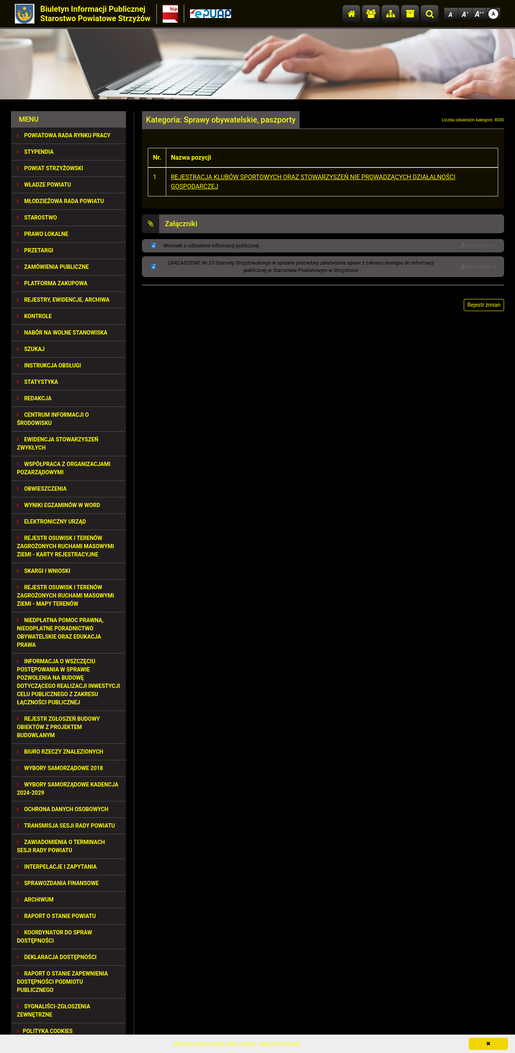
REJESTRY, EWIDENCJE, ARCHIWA (63, 300)
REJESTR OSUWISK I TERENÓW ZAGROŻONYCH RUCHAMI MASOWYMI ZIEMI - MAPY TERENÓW (65, 595)
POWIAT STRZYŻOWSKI (50, 168)
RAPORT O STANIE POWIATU (56, 916)
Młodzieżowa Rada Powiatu (60, 201)
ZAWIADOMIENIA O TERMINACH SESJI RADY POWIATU (61, 846)
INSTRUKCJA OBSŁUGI (49, 365)
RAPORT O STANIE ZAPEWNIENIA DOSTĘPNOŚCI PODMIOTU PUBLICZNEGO (62, 981)
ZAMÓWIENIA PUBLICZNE (53, 267)
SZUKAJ (31, 349)
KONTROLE (34, 316)
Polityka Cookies (44, 1031)
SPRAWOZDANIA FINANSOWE (58, 883)
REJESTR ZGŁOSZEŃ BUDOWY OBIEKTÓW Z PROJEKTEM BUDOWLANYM (58, 727)
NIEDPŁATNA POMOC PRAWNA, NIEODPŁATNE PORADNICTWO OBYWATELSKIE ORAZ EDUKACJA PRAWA (60, 632)
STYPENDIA (35, 152)
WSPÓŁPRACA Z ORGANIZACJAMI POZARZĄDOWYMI (63, 468)
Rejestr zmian (484, 305)
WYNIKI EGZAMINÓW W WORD (58, 505)
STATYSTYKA (37, 382)
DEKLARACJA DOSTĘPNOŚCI (57, 957)
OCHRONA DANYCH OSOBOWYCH (62, 809)
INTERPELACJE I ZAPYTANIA (57, 867)
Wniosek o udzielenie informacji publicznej (211, 245)
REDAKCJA (34, 398)
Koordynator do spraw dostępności (54, 936)
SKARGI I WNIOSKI (43, 571)
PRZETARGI (35, 250)
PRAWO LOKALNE (42, 234)
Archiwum (35, 899)
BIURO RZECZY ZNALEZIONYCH (60, 752)
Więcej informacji (279, 1043)
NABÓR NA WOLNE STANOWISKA (62, 332)
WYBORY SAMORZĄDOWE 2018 (60, 768)
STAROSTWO (37, 217)
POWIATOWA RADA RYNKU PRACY (63, 135)
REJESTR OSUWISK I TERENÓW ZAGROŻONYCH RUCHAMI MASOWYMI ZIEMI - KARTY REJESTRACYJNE (65, 546)
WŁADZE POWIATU (44, 185)
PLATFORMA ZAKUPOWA (52, 283)
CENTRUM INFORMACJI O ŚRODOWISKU (53, 419)
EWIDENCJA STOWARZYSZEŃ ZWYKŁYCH (57, 443)
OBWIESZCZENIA (41, 489)
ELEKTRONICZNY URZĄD (51, 521)
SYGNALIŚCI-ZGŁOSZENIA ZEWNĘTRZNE (53, 1010)
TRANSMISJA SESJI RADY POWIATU (66, 826)
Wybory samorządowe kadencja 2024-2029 (67, 788)
